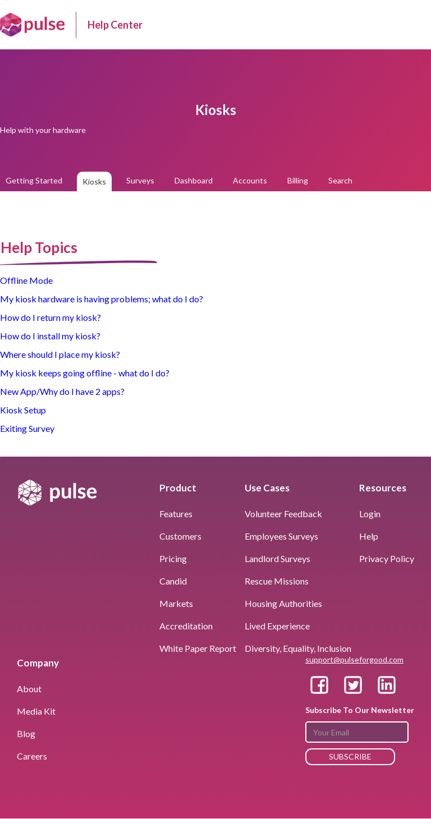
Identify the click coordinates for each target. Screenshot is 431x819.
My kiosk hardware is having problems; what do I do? (101, 298)
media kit (36, 711)
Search (340, 180)
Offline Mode (26, 280)
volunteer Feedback (283, 513)
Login (369, 513)
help (368, 536)
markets (176, 603)
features (175, 513)
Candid (173, 581)
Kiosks (94, 181)
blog (26, 733)
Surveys (140, 180)
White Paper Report (197, 648)
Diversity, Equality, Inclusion (298, 648)
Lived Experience (277, 625)
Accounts (250, 180)
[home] (32, 24)
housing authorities (283, 603)
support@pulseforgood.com (354, 659)
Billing (297, 180)
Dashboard (194, 180)
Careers (32, 756)
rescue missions (277, 581)
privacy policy (386, 558)
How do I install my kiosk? (50, 335)
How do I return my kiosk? (50, 317)
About (29, 688)
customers (180, 536)
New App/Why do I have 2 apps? (62, 391)
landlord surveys (277, 558)
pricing (173, 558)
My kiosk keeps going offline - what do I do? (84, 372)
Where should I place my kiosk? (60, 354)
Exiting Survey (27, 428)
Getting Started (34, 180)
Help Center (115, 25)
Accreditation (186, 625)
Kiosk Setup (23, 409)
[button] (414, 25)
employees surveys (281, 536)
